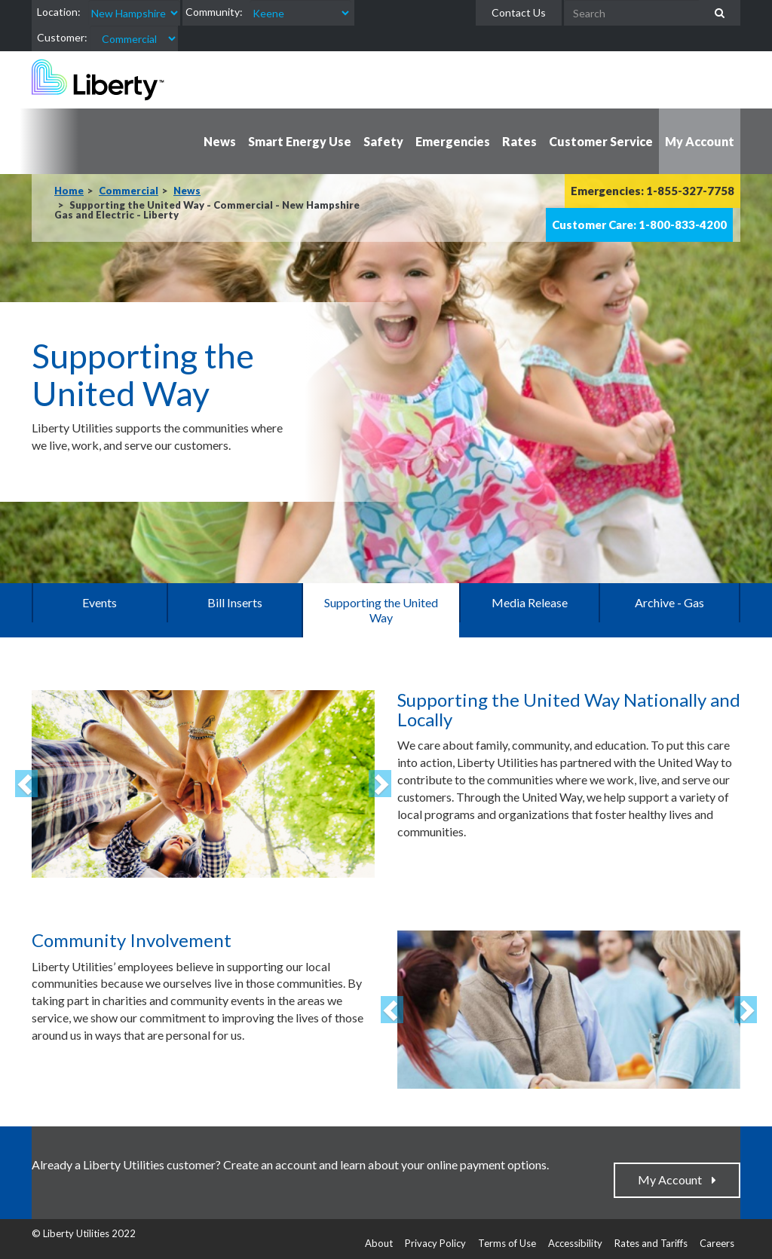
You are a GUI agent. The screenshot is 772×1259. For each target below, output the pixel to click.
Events (99, 602)
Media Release (530, 602)
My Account (673, 1179)
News (187, 191)
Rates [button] (519, 141)
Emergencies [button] (452, 141)
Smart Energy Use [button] (299, 141)
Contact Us (519, 12)
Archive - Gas (669, 602)
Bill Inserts (234, 602)
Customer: (62, 37)
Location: (59, 11)
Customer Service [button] (601, 141)
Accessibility (575, 1243)
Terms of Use (507, 1243)
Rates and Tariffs (651, 1243)
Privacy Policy (435, 1243)
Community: (214, 11)
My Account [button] (699, 141)
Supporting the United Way (381, 610)
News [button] (220, 141)
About (379, 1243)
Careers (717, 1243)
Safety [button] (383, 141)
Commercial (128, 191)
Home (69, 191)
